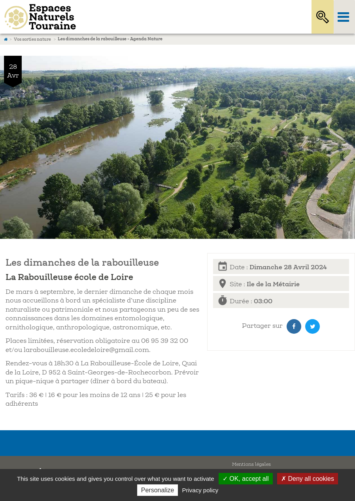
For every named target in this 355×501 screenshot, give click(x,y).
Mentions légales (251, 464)
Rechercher (323, 17)
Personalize (157, 490)
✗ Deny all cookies (307, 478)
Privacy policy (200, 490)
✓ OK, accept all (246, 478)
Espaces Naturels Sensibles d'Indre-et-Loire (146, 17)
